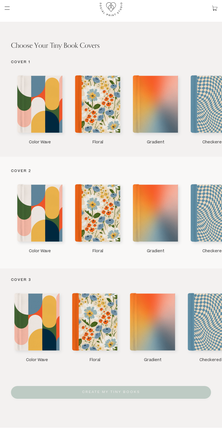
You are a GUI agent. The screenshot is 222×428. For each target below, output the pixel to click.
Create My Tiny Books (111, 392)
